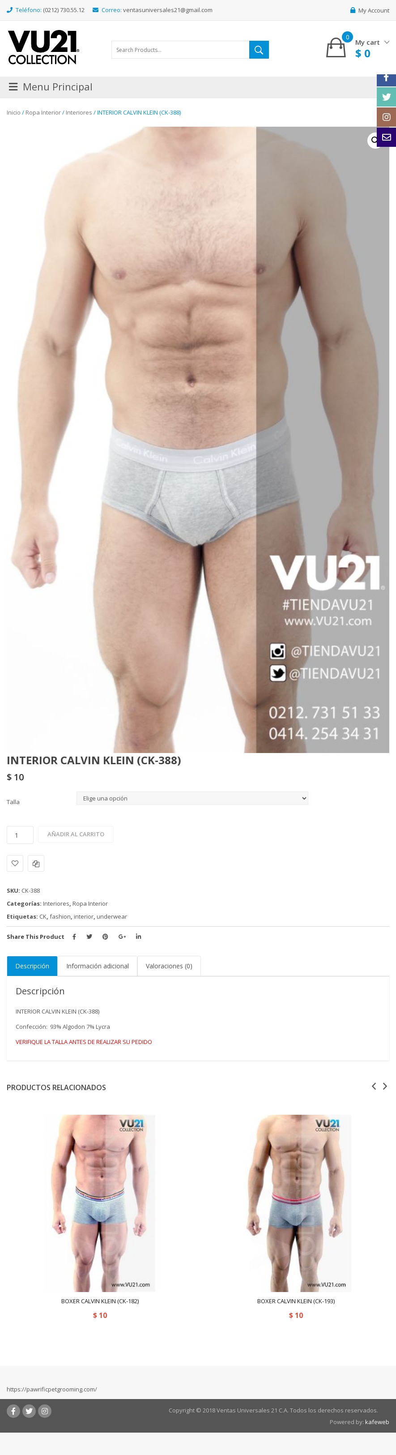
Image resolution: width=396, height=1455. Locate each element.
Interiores (79, 112)
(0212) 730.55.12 (64, 10)
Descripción (32, 966)
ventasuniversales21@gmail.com (168, 10)
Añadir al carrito (75, 834)
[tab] (32, 966)
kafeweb (377, 1422)
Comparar (36, 863)
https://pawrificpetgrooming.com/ (52, 1389)
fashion (60, 916)
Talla (13, 802)
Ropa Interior (43, 112)
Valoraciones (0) (169, 966)
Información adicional (97, 966)
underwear (112, 916)
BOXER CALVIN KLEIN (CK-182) (100, 1301)
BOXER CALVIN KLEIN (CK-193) (296, 1301)
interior (84, 916)
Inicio (14, 112)
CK (43, 916)
